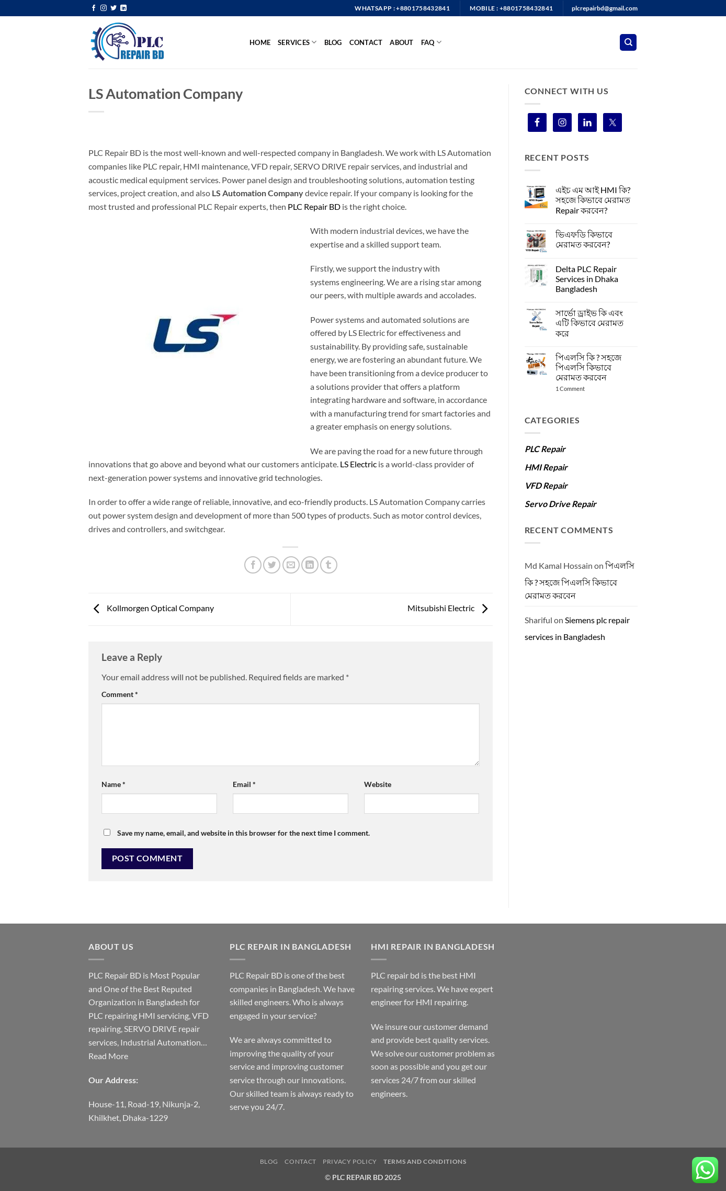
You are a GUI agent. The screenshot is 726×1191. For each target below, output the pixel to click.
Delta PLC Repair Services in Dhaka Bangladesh (586, 279)
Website (377, 784)
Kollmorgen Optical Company (151, 608)
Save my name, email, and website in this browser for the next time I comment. (243, 832)
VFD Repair (546, 485)
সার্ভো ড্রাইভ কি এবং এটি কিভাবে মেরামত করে (589, 323)
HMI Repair (546, 467)
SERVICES (297, 42)
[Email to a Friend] (291, 565)
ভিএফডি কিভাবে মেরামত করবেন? (583, 239)
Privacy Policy (350, 1161)
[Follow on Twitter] (113, 8)
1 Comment (579, 388)
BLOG (333, 42)
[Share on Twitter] (271, 565)
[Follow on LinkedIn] (123, 8)
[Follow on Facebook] (93, 8)
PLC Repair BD (314, 206)
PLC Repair (545, 449)
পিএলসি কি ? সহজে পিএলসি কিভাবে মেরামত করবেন (588, 367)
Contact (366, 42)
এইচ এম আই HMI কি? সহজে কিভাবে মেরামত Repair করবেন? (592, 200)
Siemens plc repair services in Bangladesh (577, 628)
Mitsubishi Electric (450, 608)
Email (244, 784)
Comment (119, 694)
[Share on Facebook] (253, 565)
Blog (269, 1161)
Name (113, 784)
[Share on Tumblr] (328, 565)
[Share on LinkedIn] (310, 565)
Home (259, 42)
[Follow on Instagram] (103, 8)
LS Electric (357, 464)
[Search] (628, 42)
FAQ (431, 42)
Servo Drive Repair (560, 504)
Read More (108, 1056)
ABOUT (401, 42)
